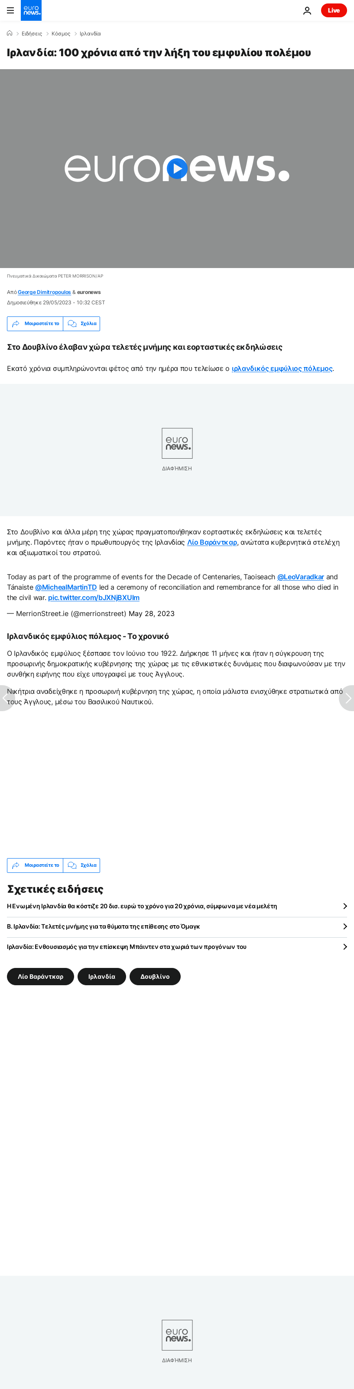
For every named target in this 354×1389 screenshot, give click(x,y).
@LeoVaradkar (300, 576)
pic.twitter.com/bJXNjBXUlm (94, 597)
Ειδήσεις (32, 33)
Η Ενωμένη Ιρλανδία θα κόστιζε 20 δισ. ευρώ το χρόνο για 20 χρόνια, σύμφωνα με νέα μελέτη (142, 906)
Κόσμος (61, 33)
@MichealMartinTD (66, 587)
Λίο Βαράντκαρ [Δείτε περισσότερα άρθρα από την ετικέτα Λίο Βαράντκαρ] (40, 976)
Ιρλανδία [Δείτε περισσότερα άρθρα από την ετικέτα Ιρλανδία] (101, 976)
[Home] (9, 33)
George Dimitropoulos (44, 292)
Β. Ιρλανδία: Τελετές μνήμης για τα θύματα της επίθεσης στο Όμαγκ (103, 926)
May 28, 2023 (152, 613)
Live (334, 10)
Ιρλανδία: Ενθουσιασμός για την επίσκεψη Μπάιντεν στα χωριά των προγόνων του (127, 946)
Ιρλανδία (90, 33)
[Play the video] (177, 168)
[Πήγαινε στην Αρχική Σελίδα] (31, 10)
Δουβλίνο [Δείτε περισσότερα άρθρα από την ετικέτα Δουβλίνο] (155, 976)
